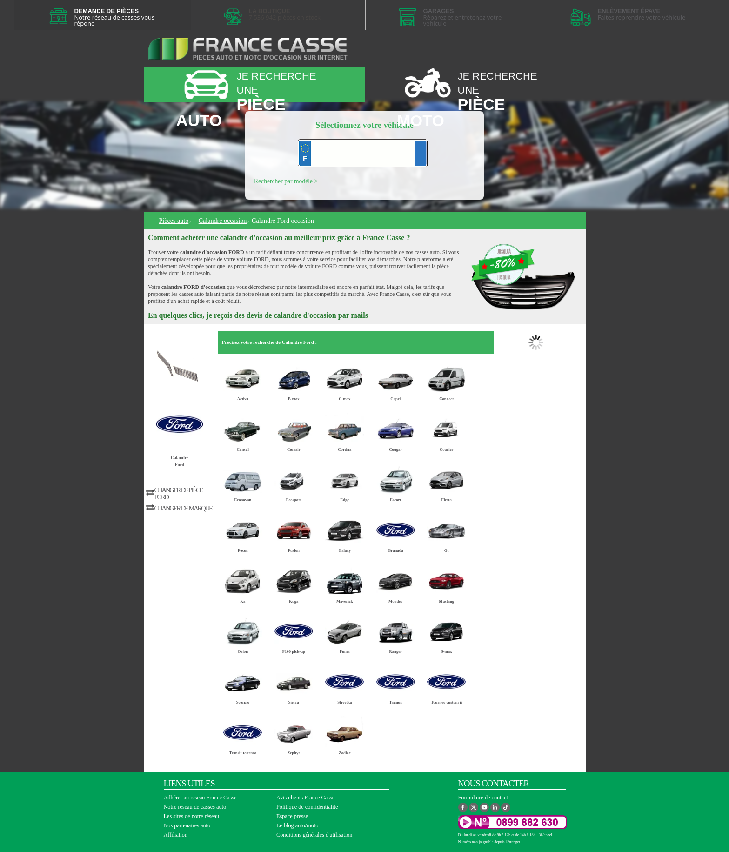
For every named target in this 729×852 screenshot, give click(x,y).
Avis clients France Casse (305, 797)
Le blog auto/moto (297, 825)
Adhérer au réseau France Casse (200, 797)
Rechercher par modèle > (286, 181)
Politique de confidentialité (307, 807)
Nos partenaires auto (187, 825)
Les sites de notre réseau (192, 816)
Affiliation (175, 835)
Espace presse (292, 816)
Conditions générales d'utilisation (314, 835)
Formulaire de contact (483, 797)
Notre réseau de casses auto (195, 807)
